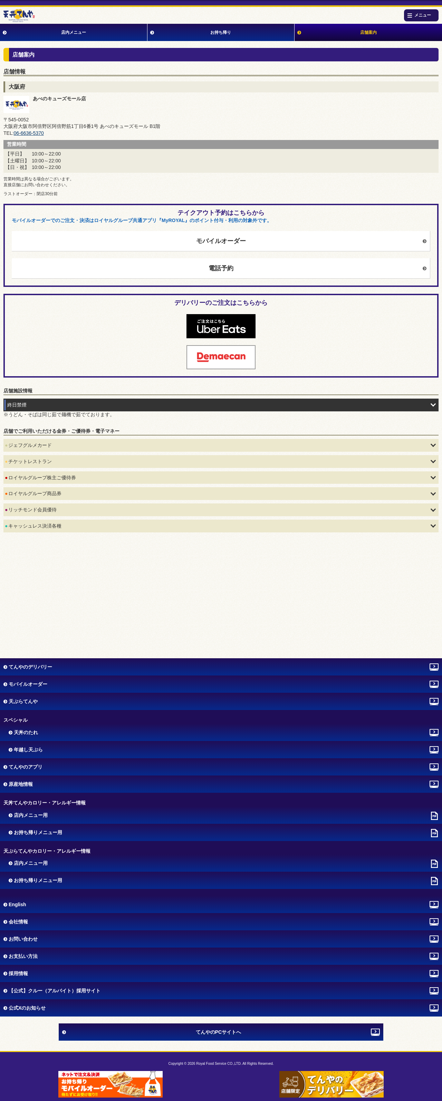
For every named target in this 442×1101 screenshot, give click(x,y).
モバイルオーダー (221, 241)
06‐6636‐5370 (29, 133)
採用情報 (18, 973)
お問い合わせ (23, 939)
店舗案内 (368, 32)
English (17, 904)
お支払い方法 (23, 956)
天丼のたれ (26, 732)
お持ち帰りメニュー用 (38, 832)
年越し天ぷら (28, 749)
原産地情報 (21, 784)
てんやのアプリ (25, 767)
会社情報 (18, 921)
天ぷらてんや (23, 701)
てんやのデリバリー (30, 667)
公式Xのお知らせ (27, 1008)
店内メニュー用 (31, 815)
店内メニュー (73, 32)
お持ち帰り (220, 32)
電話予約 (221, 268)
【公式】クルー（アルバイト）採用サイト (54, 990)
